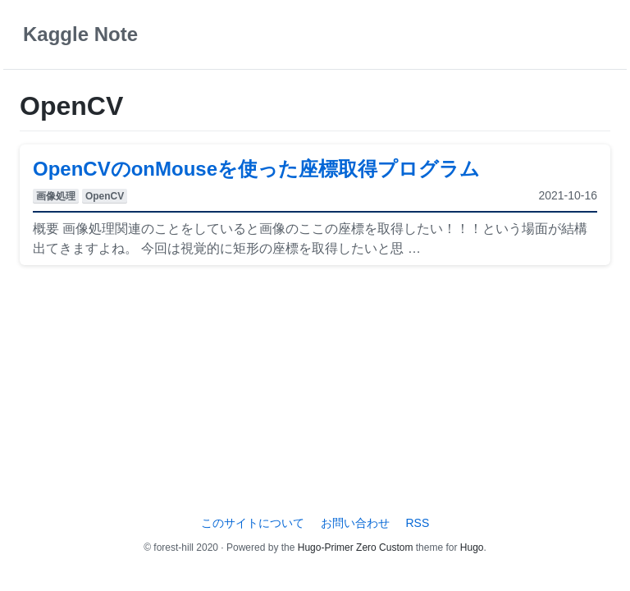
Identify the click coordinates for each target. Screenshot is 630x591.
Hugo (472, 547)
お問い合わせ (355, 522)
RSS (417, 522)
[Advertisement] (315, 393)
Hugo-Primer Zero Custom (355, 547)
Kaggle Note (80, 34)
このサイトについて (252, 522)
